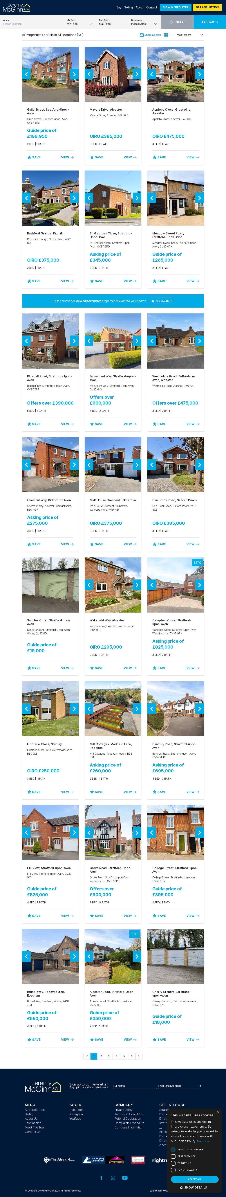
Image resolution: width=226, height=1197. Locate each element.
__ (160, 1127)
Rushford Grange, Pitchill (45, 233)
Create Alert (161, 301)
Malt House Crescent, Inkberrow (113, 500)
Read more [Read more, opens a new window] (203, 1141)
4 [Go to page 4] (116, 1056)
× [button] (218, 1112)
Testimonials (33, 1123)
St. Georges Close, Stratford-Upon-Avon (111, 235)
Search (210, 22)
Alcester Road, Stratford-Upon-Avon (112, 993)
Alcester (165, 1132)
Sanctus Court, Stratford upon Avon (48, 622)
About (139, 7)
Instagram (76, 1114)
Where (6, 20)
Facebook (76, 1110)
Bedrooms (136, 20)
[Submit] (199, 1086)
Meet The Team (35, 1127)
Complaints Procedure (129, 1123)
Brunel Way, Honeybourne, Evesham (46, 993)
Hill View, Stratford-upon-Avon (49, 868)
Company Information (129, 1127)
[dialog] (194, 1150)
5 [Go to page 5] (124, 1056)
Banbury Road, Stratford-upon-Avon (174, 746)
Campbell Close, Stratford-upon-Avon (171, 622)
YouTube (75, 1118)
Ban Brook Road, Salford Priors (174, 500)
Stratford (165, 1110)
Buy (119, 7)
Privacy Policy (123, 1110)
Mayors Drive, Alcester (106, 109)
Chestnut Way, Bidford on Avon (49, 500)
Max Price (104, 20)
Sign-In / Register (176, 7)
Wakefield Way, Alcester (107, 620)
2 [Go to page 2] (101, 1056)
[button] (195, 1187)
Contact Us (32, 1132)
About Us (31, 1118)
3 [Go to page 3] (109, 1056)
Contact (151, 7)
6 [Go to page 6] (132, 1056)
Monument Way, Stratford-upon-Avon (113, 378)
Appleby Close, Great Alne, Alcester (171, 111)
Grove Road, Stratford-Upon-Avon (111, 869)
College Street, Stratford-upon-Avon (175, 869)
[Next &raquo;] (138, 1056)
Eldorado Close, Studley (44, 744)
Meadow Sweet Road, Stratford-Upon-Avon (168, 235)
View (67, 157)
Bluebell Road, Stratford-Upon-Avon (49, 378)
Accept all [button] (195, 1179)
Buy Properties (35, 1110)
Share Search (150, 34)
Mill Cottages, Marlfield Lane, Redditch (111, 746)
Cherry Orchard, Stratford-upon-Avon (171, 993)
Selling (128, 7)
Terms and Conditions (129, 1114)
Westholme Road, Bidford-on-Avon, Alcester (173, 378)
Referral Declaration (128, 1118)
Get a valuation (207, 7)
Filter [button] (177, 22)
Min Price (71, 20)
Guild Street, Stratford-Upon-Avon (48, 111)
